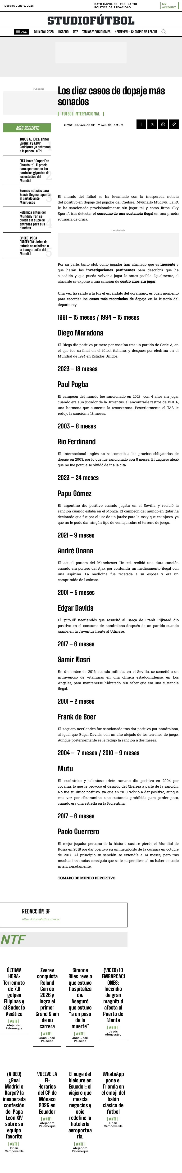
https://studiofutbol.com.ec (41, 919)
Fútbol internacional (81, 114)
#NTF (13, 1021)
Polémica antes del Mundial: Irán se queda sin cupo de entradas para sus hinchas (33, 220)
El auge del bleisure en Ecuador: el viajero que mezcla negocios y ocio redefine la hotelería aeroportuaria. (80, 1105)
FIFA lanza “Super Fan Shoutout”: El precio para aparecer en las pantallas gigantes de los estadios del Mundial (34, 171)
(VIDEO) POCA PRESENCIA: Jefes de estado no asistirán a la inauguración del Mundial (34, 246)
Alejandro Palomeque (14, 1026)
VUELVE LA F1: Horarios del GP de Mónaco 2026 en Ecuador (47, 1093)
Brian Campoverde (14, 1149)
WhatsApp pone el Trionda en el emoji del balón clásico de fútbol (113, 1093)
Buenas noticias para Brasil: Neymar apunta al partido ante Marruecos (35, 196)
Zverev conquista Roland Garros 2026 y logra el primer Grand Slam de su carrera (47, 998)
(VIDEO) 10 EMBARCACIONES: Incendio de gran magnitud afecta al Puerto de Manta (113, 995)
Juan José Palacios (47, 1039)
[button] (163, 31)
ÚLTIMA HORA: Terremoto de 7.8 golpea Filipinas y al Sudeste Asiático (14, 992)
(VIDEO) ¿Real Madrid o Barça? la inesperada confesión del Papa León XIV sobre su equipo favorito (14, 1105)
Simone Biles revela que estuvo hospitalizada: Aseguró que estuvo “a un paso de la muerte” (80, 998)
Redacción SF (84, 125)
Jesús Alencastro (113, 1033)
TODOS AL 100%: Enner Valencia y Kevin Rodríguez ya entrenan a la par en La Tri (35, 145)
